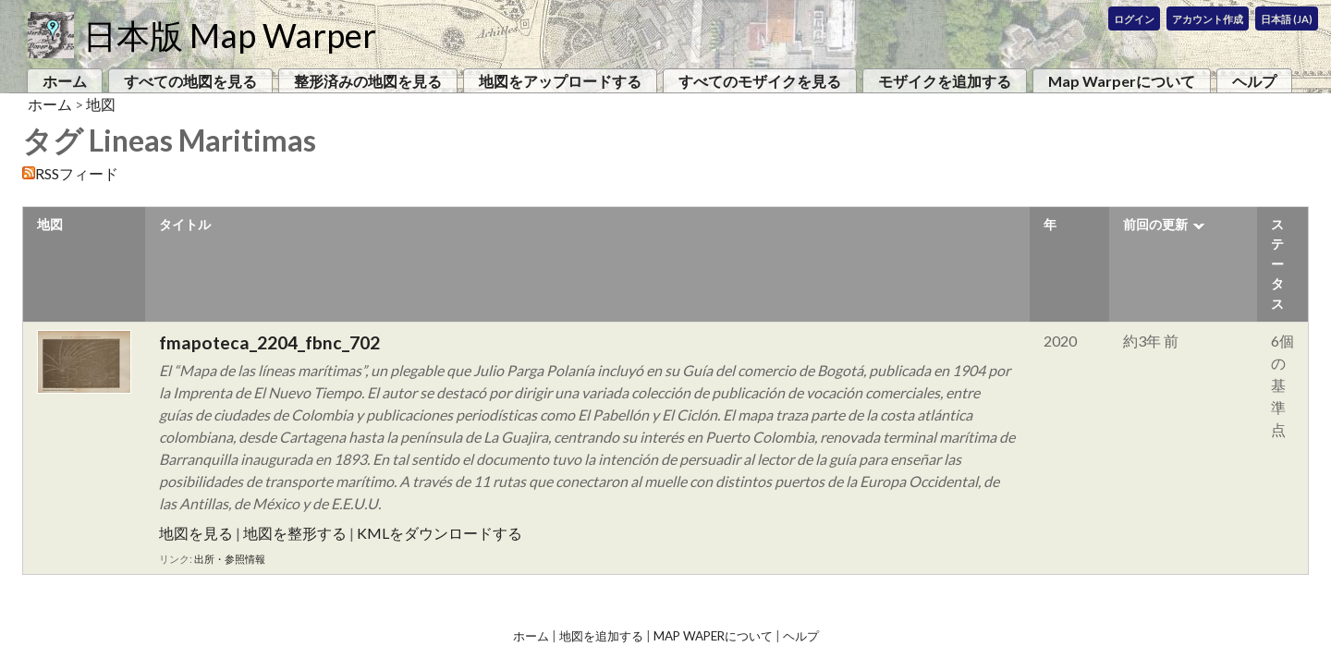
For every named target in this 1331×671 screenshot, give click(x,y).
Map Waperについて (713, 635)
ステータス (1277, 263)
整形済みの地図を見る (368, 81)
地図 (101, 104)
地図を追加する (601, 635)
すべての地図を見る (190, 81)
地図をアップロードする (560, 81)
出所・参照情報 (229, 559)
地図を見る (196, 533)
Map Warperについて (1121, 81)
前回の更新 (1155, 224)
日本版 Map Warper (229, 35)
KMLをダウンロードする (439, 533)
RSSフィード (76, 173)
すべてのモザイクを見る (759, 81)
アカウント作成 (1207, 19)
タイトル (185, 224)
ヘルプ (1254, 81)
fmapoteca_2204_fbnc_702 (269, 342)
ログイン (1134, 19)
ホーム (65, 81)
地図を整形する (295, 533)
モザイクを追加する (944, 81)
